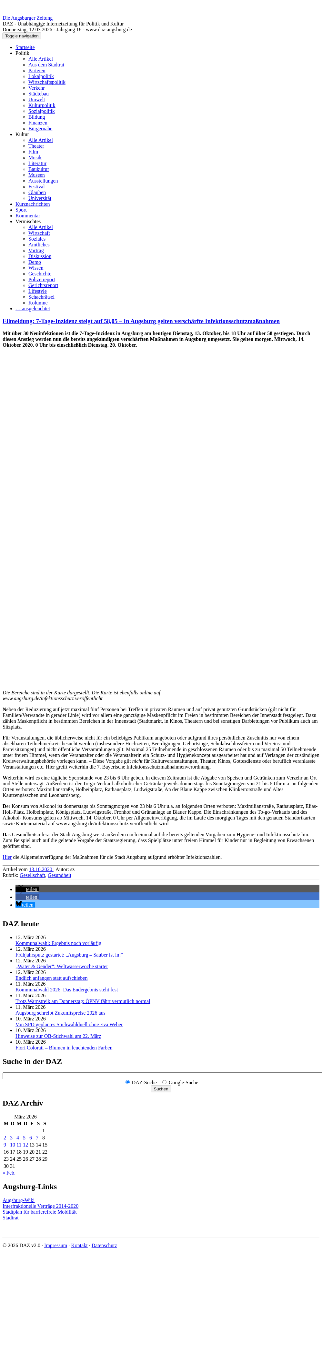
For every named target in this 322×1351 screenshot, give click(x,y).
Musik (35, 157)
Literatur (37, 163)
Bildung (36, 117)
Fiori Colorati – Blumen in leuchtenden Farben (63, 1047)
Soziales (36, 239)
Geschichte (39, 273)
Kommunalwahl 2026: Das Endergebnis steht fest (66, 989)
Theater (36, 146)
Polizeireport (41, 279)
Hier (7, 857)
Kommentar (27, 215)
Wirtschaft (39, 233)
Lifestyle (37, 291)
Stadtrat (11, 1217)
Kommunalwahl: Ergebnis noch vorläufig (58, 943)
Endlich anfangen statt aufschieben (51, 978)
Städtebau (38, 93)
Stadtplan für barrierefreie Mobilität (40, 1212)
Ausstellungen (43, 181)
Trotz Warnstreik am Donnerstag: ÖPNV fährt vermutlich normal (82, 1001)
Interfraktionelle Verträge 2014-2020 (40, 1206)
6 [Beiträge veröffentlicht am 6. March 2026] (30, 1137)
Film (33, 151)
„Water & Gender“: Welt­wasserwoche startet (61, 966)
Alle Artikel (40, 59)
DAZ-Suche (144, 1082)
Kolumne (38, 302)
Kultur (22, 134)
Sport (21, 210)
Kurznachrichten (32, 204)
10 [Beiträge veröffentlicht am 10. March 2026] (12, 1144)
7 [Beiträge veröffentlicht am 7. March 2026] (37, 1137)
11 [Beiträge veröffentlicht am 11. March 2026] (18, 1144)
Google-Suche (183, 1082)
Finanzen (37, 122)
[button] (27, 889)
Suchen (161, 1089)
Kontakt (79, 1245)
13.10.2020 (41, 869)
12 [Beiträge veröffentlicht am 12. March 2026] (25, 1144)
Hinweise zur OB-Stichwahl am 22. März (58, 1036)
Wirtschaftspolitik (46, 82)
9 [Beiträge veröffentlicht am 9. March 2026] (5, 1144)
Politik (22, 53)
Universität (39, 198)
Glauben (37, 192)
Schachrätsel (41, 297)
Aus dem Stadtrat (46, 64)
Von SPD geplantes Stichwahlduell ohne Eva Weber (69, 1024)
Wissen (35, 268)
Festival (36, 186)
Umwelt (36, 99)
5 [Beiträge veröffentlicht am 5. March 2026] (24, 1137)
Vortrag (36, 250)
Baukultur (38, 169)
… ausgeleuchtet (32, 308)
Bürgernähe (40, 128)
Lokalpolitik (41, 76)
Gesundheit (59, 875)
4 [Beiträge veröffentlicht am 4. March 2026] (17, 1137)
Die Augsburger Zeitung (28, 18)
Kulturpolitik (41, 105)
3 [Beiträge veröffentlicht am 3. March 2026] (11, 1137)
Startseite (25, 47)
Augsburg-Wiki (19, 1200)
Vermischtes (28, 221)
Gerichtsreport (43, 285)
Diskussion (39, 256)
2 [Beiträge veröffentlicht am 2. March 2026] (5, 1137)
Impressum (55, 1245)
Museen (36, 175)
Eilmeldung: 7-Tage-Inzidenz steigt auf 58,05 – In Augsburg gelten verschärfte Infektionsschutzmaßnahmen (141, 321)
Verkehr (36, 88)
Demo (34, 262)
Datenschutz (104, 1245)
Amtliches (39, 244)
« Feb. (9, 1173)
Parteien (36, 70)
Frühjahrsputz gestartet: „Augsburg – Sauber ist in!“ (69, 955)
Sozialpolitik (41, 111)
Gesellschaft (32, 875)
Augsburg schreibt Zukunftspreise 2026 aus (60, 1013)
